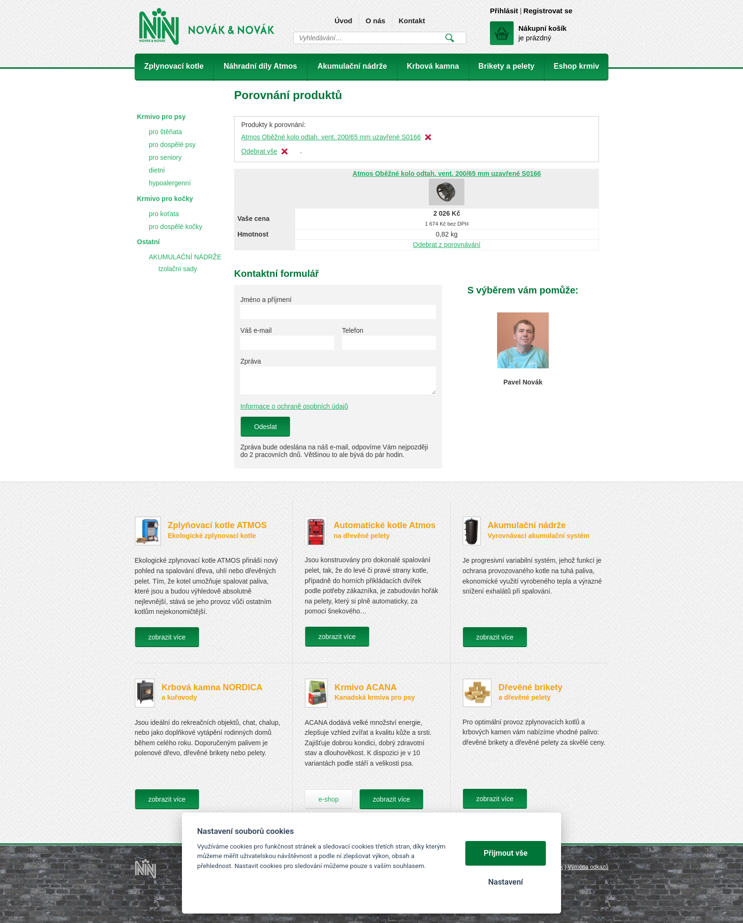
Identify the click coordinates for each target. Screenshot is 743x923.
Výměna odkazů (588, 867)
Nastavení (505, 881)
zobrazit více (167, 637)
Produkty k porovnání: (273, 124)
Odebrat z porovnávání (446, 244)
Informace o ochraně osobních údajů (294, 406)
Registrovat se (548, 11)
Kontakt (412, 21)
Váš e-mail (256, 330)
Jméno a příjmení (265, 299)
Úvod (344, 21)
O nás (375, 21)
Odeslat (265, 426)
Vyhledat (449, 38)
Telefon (352, 330)
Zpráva (250, 361)
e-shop (328, 799)
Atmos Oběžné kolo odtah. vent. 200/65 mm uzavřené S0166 (331, 137)
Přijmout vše (506, 853)
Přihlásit (504, 11)
